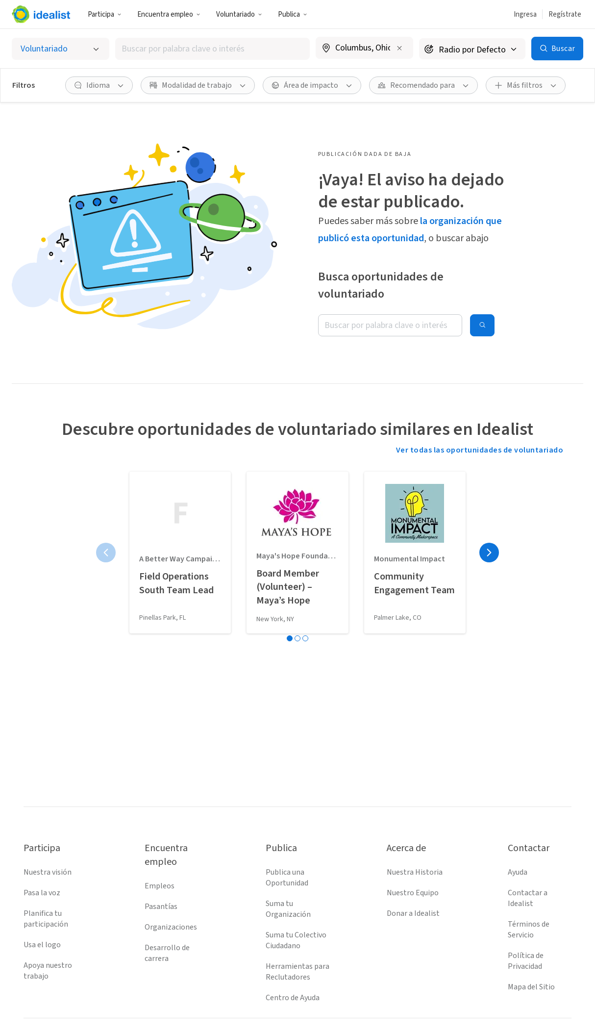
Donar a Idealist (413, 913)
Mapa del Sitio (531, 987)
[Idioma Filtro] (99, 85)
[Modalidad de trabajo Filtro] (198, 85)
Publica (292, 14)
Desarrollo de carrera (167, 953)
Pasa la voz (42, 892)
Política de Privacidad (526, 961)
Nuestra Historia (415, 872)
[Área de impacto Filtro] (312, 85)
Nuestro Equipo (413, 892)
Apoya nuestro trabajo (48, 971)
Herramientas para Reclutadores (297, 972)
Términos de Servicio (528, 929)
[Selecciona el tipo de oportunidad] (60, 49)
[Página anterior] (106, 552)
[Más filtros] (526, 85)
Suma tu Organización (288, 909)
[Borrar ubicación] (399, 48)
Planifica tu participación (46, 919)
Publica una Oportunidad (287, 877)
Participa (105, 14)
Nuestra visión (48, 872)
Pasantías (161, 906)
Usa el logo (42, 944)
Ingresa (525, 14)
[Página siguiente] (489, 552)
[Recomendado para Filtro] (423, 85)
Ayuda (517, 872)
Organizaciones (171, 927)
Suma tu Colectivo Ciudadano (296, 940)
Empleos (159, 886)
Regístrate (564, 14)
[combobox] (213, 48)
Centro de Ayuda (293, 997)
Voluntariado (239, 14)
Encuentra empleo (168, 14)
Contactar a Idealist (527, 898)
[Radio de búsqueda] (472, 48)
